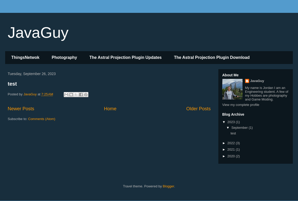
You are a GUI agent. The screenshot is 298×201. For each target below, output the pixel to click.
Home (110, 108)
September (240, 128)
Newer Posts (21, 108)
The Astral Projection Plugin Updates (125, 57)
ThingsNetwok (25, 57)
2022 (231, 143)
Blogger (168, 186)
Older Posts (198, 108)
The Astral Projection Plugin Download (212, 57)
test (12, 84)
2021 (231, 149)
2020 (231, 156)
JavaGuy (38, 32)
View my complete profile (240, 105)
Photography (64, 57)
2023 (231, 122)
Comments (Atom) (41, 119)
